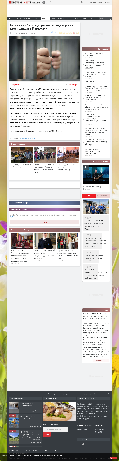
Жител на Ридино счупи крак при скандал (96, 54)
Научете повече (56, 455)
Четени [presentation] (89, 196)
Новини (45, 18)
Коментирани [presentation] (103, 196)
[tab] (89, 196)
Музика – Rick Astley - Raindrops (92, 187)
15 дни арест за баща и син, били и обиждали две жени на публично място (67, 168)
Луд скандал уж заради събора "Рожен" (44, 165)
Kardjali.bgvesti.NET (27, 138)
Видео (36, 450)
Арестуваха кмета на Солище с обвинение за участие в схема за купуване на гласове (96, 107)
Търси (47, 434)
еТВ (54, 450)
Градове (84, 18)
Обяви (46, 450)
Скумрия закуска (50, 424)
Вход (44, 222)
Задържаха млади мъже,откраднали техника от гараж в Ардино (96, 151)
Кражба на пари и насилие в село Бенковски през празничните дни (96, 97)
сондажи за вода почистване (27, 420)
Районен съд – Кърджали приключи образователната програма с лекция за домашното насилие (43, 255)
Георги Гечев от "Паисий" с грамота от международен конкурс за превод (67, 254)
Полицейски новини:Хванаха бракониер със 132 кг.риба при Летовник (96, 74)
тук (11, 217)
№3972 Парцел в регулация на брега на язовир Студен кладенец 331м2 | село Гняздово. (31, 439)
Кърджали (16, 85)
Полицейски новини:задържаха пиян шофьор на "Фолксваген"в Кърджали (95, 64)
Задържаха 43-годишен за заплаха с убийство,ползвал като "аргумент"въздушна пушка (96, 131)
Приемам (113, 458)
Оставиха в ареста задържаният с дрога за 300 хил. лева (21, 167)
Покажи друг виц (101, 360)
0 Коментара (72, 85)
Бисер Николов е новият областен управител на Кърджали (93, 258)
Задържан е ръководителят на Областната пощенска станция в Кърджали (97, 141)
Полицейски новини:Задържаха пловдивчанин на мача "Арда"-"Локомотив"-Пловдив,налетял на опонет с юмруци (96, 86)
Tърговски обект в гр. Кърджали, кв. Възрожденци (29, 406)
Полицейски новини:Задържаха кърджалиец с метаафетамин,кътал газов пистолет (95, 118)
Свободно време (64, 18)
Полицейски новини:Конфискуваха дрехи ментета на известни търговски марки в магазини (20, 255)
